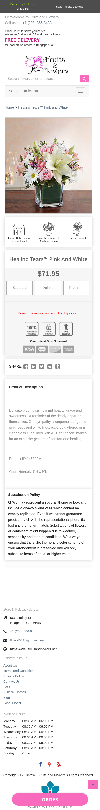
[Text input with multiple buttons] (42, 79)
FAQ (6, 687)
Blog (6, 697)
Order (50, 799)
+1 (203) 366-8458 (37, 23)
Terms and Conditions (19, 670)
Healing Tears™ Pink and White (43, 107)
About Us (10, 665)
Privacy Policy (13, 676)
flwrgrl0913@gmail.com (27, 640)
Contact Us (11, 681)
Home (9, 107)
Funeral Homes (14, 692)
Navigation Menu (23, 91)
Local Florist (12, 703)
